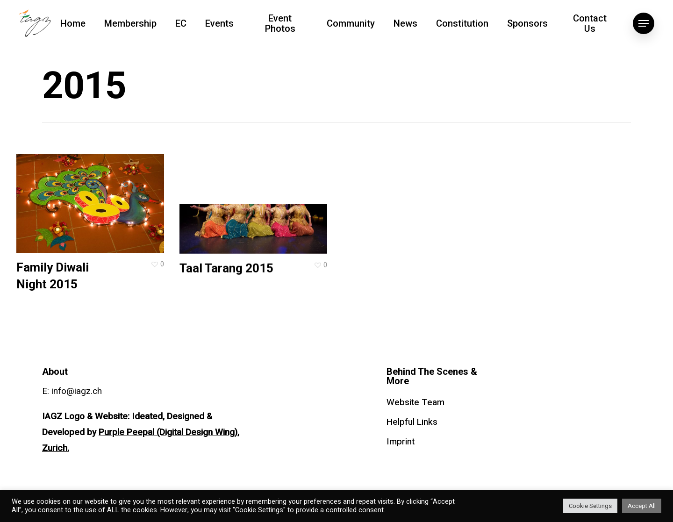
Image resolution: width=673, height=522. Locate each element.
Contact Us (590, 23)
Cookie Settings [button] (590, 505)
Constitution (462, 23)
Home (73, 23)
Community (351, 23)
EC (180, 23)
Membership (130, 23)
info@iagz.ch (76, 391)
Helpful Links (412, 422)
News (405, 23)
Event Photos (280, 23)
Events (219, 23)
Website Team (415, 402)
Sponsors (527, 23)
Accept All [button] (642, 505)
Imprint (401, 441)
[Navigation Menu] (643, 23)
